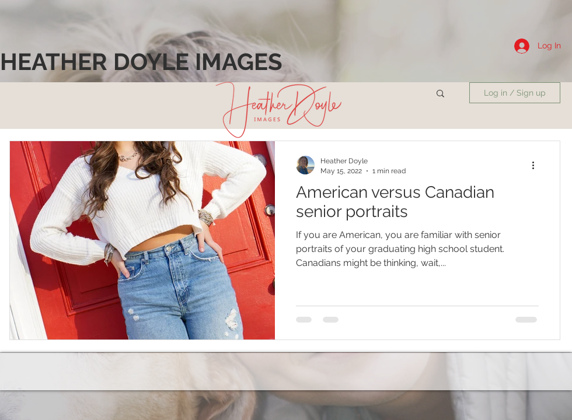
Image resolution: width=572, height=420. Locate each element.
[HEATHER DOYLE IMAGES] (141, 62)
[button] (440, 94)
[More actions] (537, 165)
